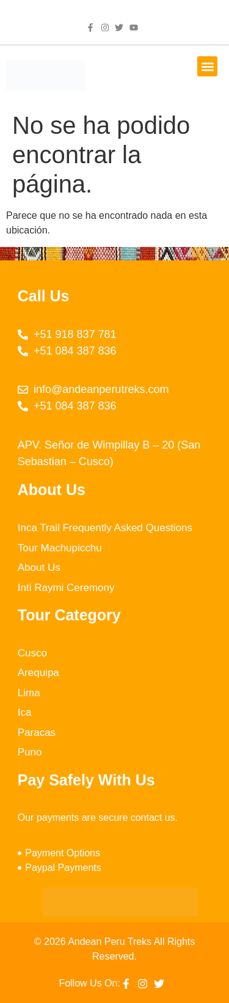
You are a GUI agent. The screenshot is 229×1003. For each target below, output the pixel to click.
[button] (207, 66)
